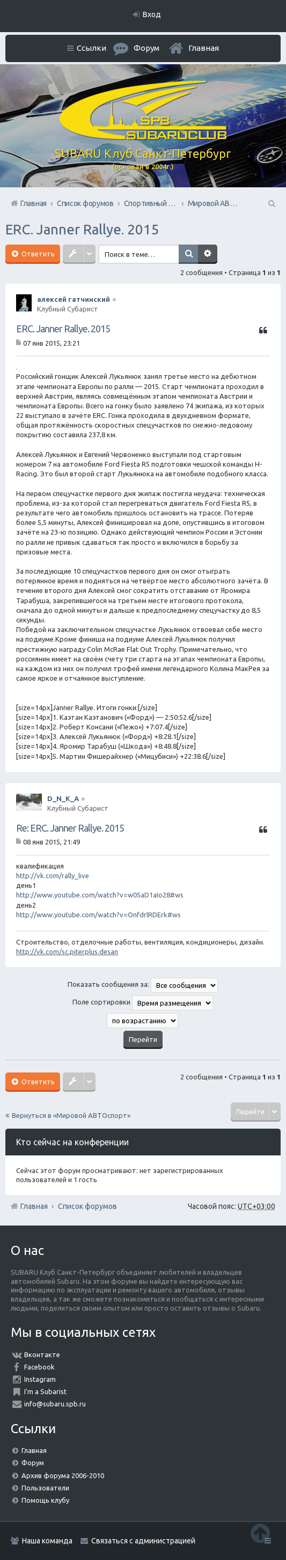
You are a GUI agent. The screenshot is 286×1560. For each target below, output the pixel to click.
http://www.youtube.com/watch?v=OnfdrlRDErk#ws (98, 914)
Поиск (188, 254)
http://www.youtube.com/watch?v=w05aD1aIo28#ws (100, 895)
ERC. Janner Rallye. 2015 (82, 229)
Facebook (39, 1367)
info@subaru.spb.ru (55, 1403)
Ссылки (91, 47)
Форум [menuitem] (146, 47)
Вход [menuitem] (152, 14)
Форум (32, 1462)
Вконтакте (42, 1354)
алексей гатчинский (73, 299)
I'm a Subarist (45, 1391)
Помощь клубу (45, 1500)
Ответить (37, 253)
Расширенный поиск (207, 254)
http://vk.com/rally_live (52, 875)
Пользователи (45, 1487)
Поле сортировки (142, 1002)
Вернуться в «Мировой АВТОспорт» (71, 1115)
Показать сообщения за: (143, 985)
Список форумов (87, 1206)
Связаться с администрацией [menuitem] (143, 1540)
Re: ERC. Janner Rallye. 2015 (70, 828)
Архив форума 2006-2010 (62, 1475)
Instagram (40, 1379)
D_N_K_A (63, 798)
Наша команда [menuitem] (47, 1540)
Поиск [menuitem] (271, 203)
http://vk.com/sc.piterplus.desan (67, 951)
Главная (203, 47)
